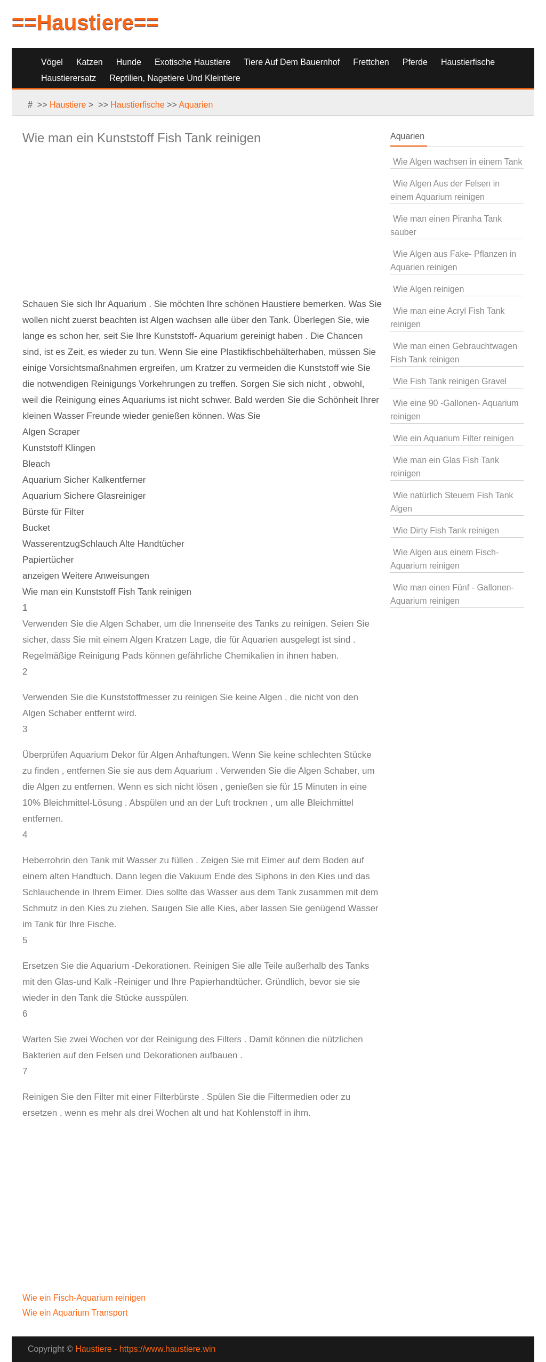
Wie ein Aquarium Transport (76, 1312)
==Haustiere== (85, 22)
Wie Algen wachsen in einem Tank (458, 161)
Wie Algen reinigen (428, 289)
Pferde (415, 62)
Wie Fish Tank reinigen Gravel (450, 381)
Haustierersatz (68, 78)
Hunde (128, 62)
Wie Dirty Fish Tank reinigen (446, 530)
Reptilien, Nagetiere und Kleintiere (174, 78)
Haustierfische (468, 62)
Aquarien (196, 104)
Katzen (89, 62)
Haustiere (68, 104)
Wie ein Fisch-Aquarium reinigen (85, 1297)
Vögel (52, 62)
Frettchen (371, 62)
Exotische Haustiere (192, 62)
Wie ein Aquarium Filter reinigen (453, 438)
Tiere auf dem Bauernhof (292, 62)
